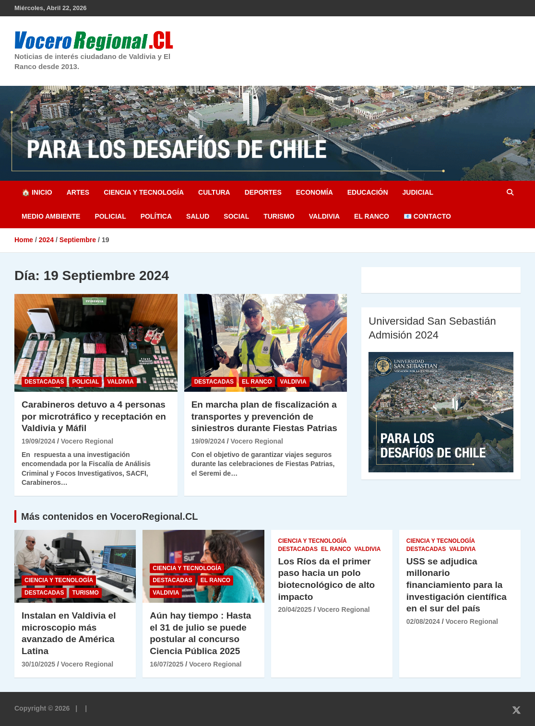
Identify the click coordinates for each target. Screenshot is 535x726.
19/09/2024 (38, 441)
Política (156, 216)
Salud (197, 216)
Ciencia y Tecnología (144, 192)
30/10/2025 (38, 664)
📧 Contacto (427, 216)
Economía (314, 192)
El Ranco (371, 216)
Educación (367, 192)
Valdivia (324, 216)
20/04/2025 (295, 609)
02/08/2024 (423, 621)
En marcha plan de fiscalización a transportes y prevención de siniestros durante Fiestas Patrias (264, 416)
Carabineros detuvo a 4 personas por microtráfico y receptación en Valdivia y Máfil (94, 416)
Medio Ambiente (51, 216)
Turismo (279, 216)
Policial (110, 216)
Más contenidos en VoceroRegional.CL (109, 516)
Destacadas (44, 381)
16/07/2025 (166, 664)
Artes (78, 192)
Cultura (214, 192)
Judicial (418, 192)
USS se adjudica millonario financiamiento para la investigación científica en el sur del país (456, 585)
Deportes (263, 192)
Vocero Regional (87, 441)
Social (236, 216)
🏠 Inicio (37, 192)
